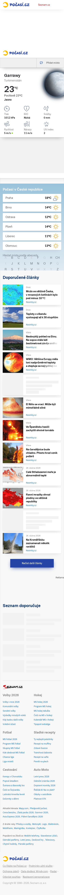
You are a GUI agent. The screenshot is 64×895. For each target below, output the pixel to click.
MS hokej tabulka (42, 711)
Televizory (50, 840)
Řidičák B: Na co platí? (44, 790)
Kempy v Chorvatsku (12, 776)
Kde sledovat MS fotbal (14, 752)
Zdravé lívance (41, 748)
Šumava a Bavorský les (14, 785)
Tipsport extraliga (42, 724)
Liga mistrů (8, 761)
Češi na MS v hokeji (43, 715)
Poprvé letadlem (10, 781)
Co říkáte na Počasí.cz (15, 866)
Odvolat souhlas (11, 876)
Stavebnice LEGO (49, 836)
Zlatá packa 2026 (25, 812)
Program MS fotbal (11, 744)
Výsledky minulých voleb (14, 715)
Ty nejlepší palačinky (43, 739)
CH (57, 257)
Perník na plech (41, 761)
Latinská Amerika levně (14, 794)
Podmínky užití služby (41, 866)
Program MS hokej (42, 706)
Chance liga (8, 757)
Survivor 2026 (41, 812)
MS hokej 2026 (41, 702)
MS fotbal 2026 (10, 739)
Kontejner (30, 828)
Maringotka (19, 828)
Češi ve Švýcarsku (11, 790)
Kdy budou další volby (13, 720)
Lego (44, 824)
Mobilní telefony (31, 836)
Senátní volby (9, 711)
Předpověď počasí (38, 808)
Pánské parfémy (26, 844)
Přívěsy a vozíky (23, 824)
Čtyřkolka (41, 828)
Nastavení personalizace (36, 876)
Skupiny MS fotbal (11, 748)
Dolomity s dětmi (11, 799)
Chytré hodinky (10, 844)
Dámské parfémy (11, 840)
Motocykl (36, 824)
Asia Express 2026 (11, 816)
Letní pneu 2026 (41, 776)
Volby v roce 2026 (11, 702)
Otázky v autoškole (43, 794)
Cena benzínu (9, 812)
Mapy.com (24, 808)
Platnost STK (40, 799)
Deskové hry (38, 840)
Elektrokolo (53, 824)
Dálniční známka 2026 (44, 781)
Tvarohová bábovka (43, 752)
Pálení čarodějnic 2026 (32, 816)
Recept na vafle (41, 757)
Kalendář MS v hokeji (44, 720)
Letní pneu (25, 840)
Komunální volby (10, 706)
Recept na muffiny (42, 744)
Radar (53, 871)
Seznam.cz (44, 4)
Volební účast (9, 724)
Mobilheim (8, 828)
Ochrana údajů (11, 871)
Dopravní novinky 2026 (44, 785)
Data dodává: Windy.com (34, 871)
